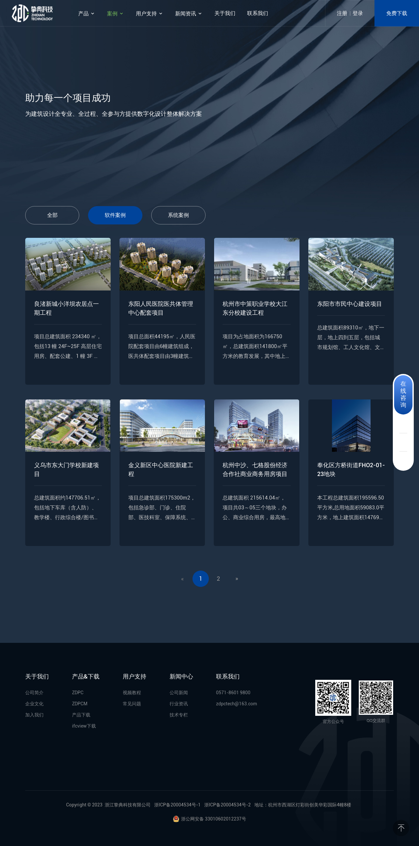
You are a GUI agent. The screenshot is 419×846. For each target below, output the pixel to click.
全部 (52, 215)
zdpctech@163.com (236, 703)
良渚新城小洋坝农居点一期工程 (66, 308)
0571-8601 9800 (233, 692)
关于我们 (224, 13)
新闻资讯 (189, 13)
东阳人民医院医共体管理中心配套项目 (160, 308)
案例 (115, 13)
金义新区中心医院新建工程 (160, 469)
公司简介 (34, 692)
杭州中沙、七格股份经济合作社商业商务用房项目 (255, 469)
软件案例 (115, 215)
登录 (358, 13)
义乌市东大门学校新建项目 (66, 469)
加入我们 (34, 714)
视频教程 (132, 692)
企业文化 (34, 703)
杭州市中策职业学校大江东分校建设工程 (255, 308)
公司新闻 (179, 692)
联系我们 (257, 13)
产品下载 (81, 714)
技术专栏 (179, 714)
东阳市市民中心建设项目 (349, 303)
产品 (86, 13)
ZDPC (77, 692)
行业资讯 (179, 703)
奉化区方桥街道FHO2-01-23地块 (351, 469)
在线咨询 (403, 394)
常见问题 (132, 703)
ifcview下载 (84, 726)
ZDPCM (79, 703)
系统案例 (178, 215)
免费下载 (396, 13)
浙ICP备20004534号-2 (227, 804)
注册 (342, 13)
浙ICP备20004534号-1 (177, 804)
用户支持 (149, 13)
